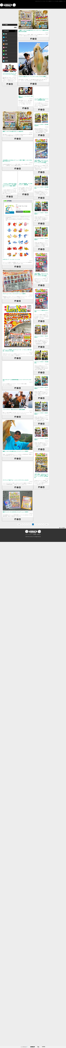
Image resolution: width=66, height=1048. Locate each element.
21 (39, 524)
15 (26, 524)
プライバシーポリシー (29, 534)
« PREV (19, 524)
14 (24, 524)
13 (22, 524)
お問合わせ (39, 534)
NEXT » (47, 524)
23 (43, 524)
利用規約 (34, 534)
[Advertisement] (25, 8)
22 (41, 524)
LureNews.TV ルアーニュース (8, 5)
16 (28, 524)
